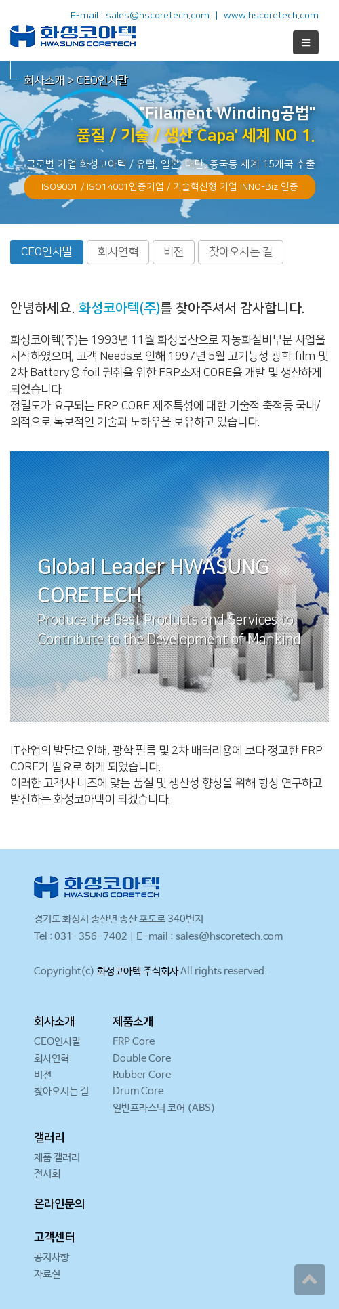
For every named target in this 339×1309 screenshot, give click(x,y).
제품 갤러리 (57, 1157)
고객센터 (54, 1237)
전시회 (47, 1174)
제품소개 (133, 1022)
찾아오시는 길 (241, 252)
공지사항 (51, 1257)
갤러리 (49, 1137)
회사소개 (54, 1022)
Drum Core (138, 1091)
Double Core (142, 1058)
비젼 (173, 252)
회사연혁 (118, 252)
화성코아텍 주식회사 (137, 971)
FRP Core (134, 1041)
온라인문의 (59, 1204)
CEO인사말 (47, 252)
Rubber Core (142, 1075)
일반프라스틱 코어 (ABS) (164, 1108)
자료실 (47, 1274)
